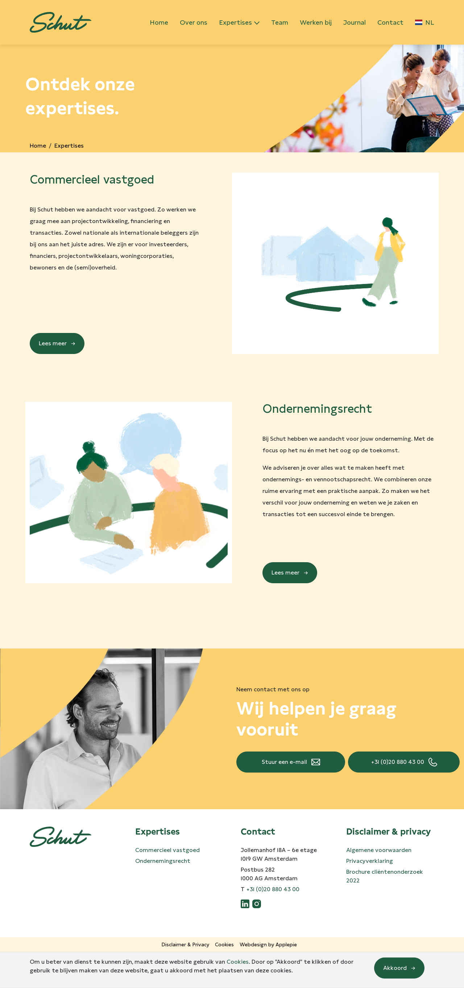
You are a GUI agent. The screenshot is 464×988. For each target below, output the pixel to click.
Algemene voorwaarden (378, 850)
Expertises (235, 22)
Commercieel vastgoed (167, 850)
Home (159, 22)
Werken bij (316, 22)
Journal (354, 22)
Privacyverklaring (369, 860)
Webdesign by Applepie (268, 944)
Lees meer (53, 343)
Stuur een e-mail (284, 761)
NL (424, 22)
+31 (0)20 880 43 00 (397, 761)
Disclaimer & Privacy (185, 944)
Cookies (224, 944)
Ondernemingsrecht (162, 860)
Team (279, 22)
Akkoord (395, 967)
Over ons (193, 22)
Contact (390, 22)
